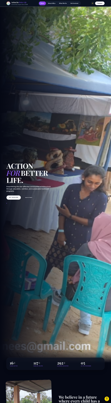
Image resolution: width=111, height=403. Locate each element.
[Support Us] (107, 399)
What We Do (63, 3)
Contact (99, 3)
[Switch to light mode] (92, 3)
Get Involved (74, 3)
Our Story (28, 199)
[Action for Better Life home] (17, 3)
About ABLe (51, 3)
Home (42, 3)
